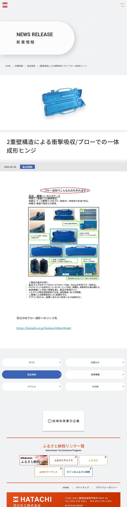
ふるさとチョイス (63, 449)
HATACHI (5, 5)
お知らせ (63, 363)
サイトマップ (82, 477)
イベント (63, 374)
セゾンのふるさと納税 (78, 461)
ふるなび (93, 449)
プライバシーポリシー (106, 477)
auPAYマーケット (48, 461)
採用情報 (21, 374)
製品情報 (105, 363)
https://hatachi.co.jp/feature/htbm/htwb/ (44, 328)
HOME (66, 477)
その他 (106, 374)
